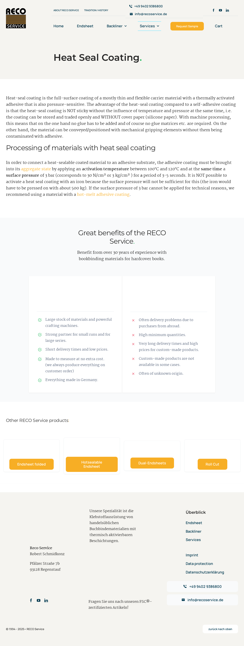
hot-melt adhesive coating (103, 194)
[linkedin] (227, 10)
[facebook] (213, 10)
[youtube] (220, 10)
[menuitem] (236, 26)
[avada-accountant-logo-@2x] (16, 10)
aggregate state (36, 169)
